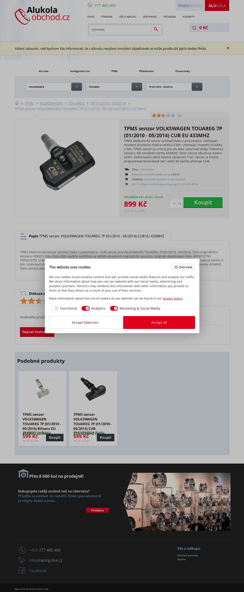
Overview (183, 267)
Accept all (159, 322)
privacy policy (172, 298)
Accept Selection (85, 322)
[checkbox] (63, 308)
